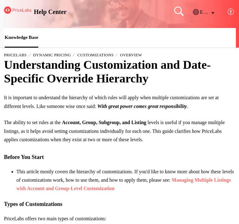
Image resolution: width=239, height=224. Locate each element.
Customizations (95, 55)
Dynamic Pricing (52, 55)
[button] (203, 12)
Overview (131, 55)
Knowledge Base (22, 37)
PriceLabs (15, 55)
